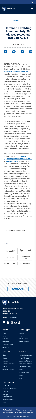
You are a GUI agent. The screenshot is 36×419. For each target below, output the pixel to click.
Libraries (5, 361)
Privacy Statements (28, 410)
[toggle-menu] (32, 8)
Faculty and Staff (25, 257)
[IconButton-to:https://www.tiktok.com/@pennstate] (19, 322)
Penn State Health (7, 345)
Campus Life (18, 20)
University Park (10, 263)
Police (4, 403)
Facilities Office (11, 161)
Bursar (20, 336)
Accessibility (18, 412)
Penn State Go (6, 392)
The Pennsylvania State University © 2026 (18, 416)
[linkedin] (22, 52)
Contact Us (5, 347)
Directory (5, 358)
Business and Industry (25, 364)
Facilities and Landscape (25, 251)
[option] (9, 318)
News (4, 333)
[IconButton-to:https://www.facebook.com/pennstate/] (7, 322)
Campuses (5, 342)
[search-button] (32, 2)
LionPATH (5, 367)
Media (20, 378)
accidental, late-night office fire (16, 71)
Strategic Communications (7, 396)
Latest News (25, 263)
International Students (25, 361)
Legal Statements (28, 412)
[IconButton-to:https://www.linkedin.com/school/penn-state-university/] (11, 322)
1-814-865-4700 (12, 318)
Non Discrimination (8, 412)
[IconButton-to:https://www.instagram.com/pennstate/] (4, 322)
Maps (4, 355)
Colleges (5, 339)
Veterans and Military (25, 367)
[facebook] (5, 52)
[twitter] (14, 52)
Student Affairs (23, 339)
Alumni (21, 375)
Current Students (24, 358)
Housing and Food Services (24, 343)
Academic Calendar (8, 364)
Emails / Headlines (8, 386)
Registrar (21, 333)
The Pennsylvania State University (12, 410)
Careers (4, 336)
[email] (30, 52)
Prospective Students (25, 355)
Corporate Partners (8, 370)
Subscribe (17, 289)
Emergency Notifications (9, 389)
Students (10, 258)
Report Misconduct (8, 400)
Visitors (21, 370)
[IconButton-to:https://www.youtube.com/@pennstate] (15, 322)
